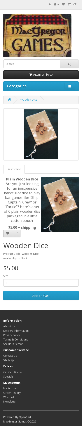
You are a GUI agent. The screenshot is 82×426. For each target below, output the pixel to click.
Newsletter (10, 401)
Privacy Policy (11, 335)
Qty (5, 276)
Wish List (8, 397)
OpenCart (25, 417)
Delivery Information (16, 331)
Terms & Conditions (15, 339)
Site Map (8, 360)
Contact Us (10, 356)
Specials (8, 376)
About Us (9, 326)
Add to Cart (41, 295)
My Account (10, 388)
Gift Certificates (12, 372)
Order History (12, 393)
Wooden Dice (28, 100)
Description (14, 169)
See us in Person (13, 344)
